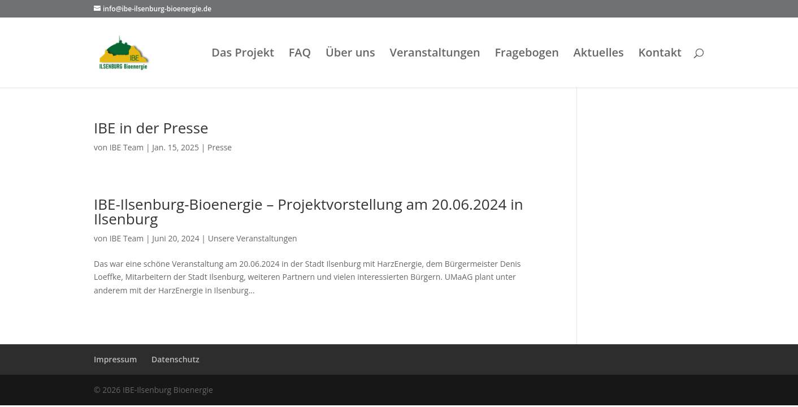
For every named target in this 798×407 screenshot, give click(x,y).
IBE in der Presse (151, 128)
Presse (219, 147)
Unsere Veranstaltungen (252, 238)
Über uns (350, 54)
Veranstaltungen (434, 54)
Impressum (115, 359)
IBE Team (127, 147)
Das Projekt (242, 54)
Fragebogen (526, 54)
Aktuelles (599, 54)
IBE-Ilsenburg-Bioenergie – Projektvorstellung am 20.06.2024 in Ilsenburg (308, 211)
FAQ (300, 54)
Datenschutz (175, 359)
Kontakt (660, 54)
